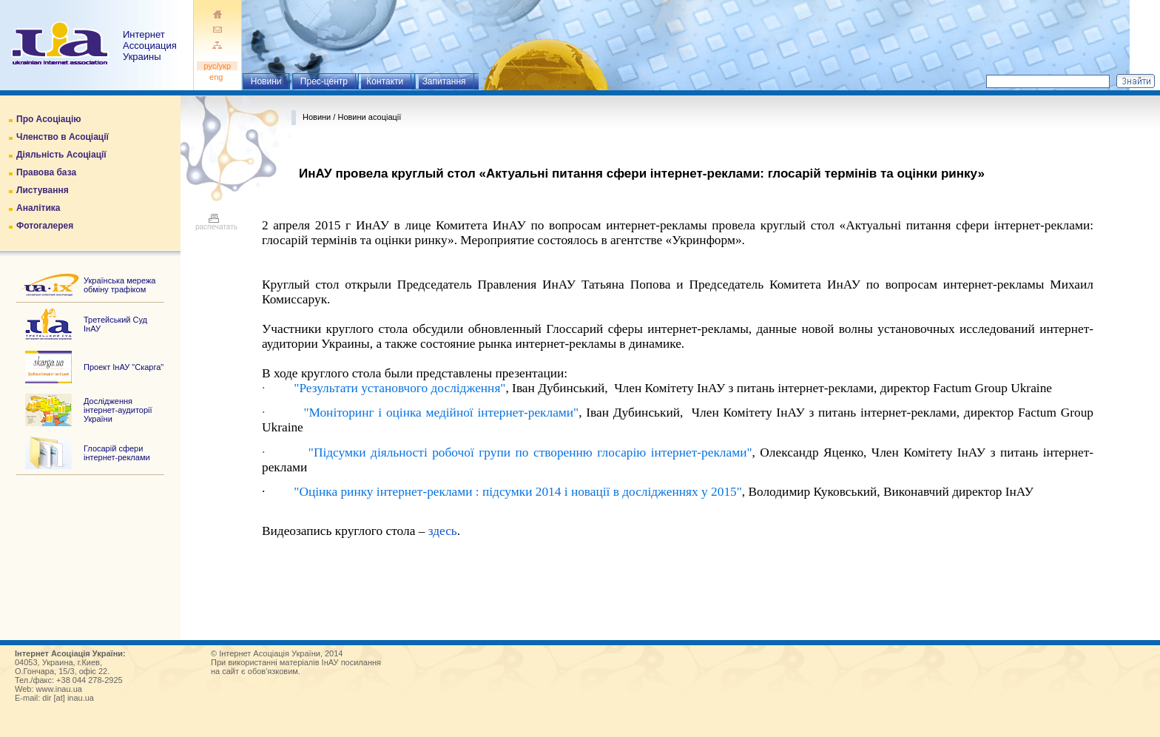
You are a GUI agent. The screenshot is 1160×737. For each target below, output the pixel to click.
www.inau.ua (59, 688)
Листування (42, 190)
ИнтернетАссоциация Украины (150, 45)
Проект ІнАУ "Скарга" (123, 367)
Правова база (46, 172)
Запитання (444, 81)
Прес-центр (324, 81)
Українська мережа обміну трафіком (119, 285)
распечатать (216, 223)
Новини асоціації (369, 116)
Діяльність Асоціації (61, 154)
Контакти (384, 81)
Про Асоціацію (48, 119)
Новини (266, 81)
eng (217, 77)
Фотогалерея (44, 226)
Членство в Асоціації (62, 137)
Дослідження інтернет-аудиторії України (118, 410)
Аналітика (38, 208)
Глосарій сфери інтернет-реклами (117, 453)
